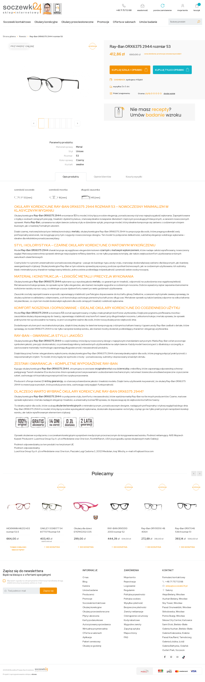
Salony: (169, 590)
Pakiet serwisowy (91, 641)
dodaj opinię (169, 93)
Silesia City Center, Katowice (177, 620)
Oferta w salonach (124, 21)
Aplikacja (87, 637)
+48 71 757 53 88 (174, 581)
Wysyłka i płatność (133, 603)
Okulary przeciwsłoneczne (77, 21)
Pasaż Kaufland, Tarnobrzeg (176, 637)
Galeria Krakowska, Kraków (175, 633)
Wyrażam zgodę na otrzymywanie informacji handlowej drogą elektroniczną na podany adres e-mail (35, 582)
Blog (85, 581)
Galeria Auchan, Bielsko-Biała (177, 628)
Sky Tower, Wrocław (172, 603)
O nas (86, 577)
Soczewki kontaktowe (17, 21)
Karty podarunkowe (93, 620)
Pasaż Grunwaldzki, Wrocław (176, 607)
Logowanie (129, 586)
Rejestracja (130, 581)
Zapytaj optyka (132, 628)
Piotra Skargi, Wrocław (173, 615)
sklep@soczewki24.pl (176, 585)
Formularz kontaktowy (173, 577)
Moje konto (130, 577)
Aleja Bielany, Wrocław (173, 594)
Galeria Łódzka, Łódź (173, 641)
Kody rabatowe (132, 620)
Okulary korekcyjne (46, 21)
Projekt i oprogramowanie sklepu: (20, 674)
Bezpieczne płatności (135, 607)
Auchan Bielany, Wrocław (174, 598)
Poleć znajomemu (120, 93)
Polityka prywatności (134, 594)
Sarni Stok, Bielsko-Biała (174, 624)
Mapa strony (130, 633)
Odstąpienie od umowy (136, 615)
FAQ (126, 637)
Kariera (86, 586)
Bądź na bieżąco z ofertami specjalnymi (27, 572)
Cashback (119, 79)
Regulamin (129, 590)
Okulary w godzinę (92, 645)
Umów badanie (148, 21)
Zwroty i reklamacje (133, 611)
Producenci (88, 594)
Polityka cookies (132, 598)
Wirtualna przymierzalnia (95, 628)
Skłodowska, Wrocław (173, 611)
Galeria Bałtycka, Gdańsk (175, 645)
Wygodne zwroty (132, 624)
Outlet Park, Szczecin (173, 650)
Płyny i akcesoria (91, 615)
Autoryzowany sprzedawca (97, 624)
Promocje (103, 21)
